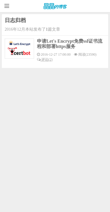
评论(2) (45, 59)
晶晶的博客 (55, 6)
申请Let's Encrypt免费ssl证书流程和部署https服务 (69, 44)
